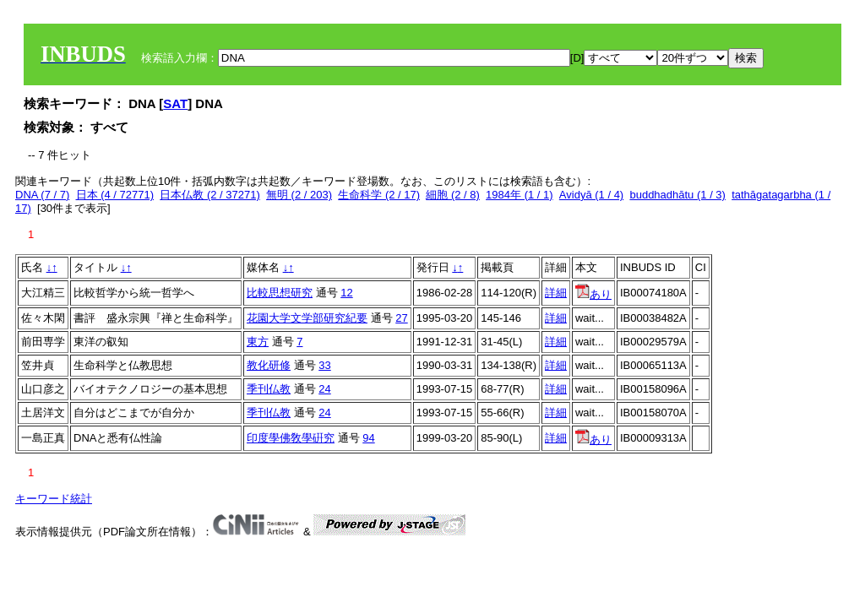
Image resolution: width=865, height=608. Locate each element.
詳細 (556, 292)
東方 (258, 341)
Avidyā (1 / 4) (591, 194)
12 (346, 292)
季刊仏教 (269, 389)
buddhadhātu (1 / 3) (677, 194)
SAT (175, 103)
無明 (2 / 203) (299, 194)
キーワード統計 (53, 498)
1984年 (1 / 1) (519, 194)
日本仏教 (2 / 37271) (210, 194)
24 (324, 389)
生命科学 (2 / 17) (379, 194)
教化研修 (269, 365)
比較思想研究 (280, 292)
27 (401, 318)
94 (368, 438)
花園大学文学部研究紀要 (307, 318)
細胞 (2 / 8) (453, 194)
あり (593, 294)
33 (324, 365)
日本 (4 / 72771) (115, 194)
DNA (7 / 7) (42, 194)
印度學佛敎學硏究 (291, 438)
